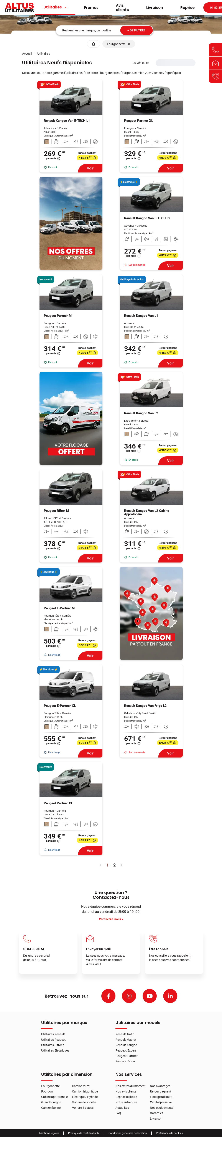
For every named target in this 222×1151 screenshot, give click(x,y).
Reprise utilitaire (126, 1097)
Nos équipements (161, 1107)
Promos (91, 7)
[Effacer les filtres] (93, 44)
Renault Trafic (124, 1034)
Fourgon (47, 1091)
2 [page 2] (114, 865)
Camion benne (51, 1107)
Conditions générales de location (128, 1133)
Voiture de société (84, 1102)
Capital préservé (161, 1102)
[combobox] (104, 30)
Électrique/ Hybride (85, 1097)
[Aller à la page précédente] (100, 865)
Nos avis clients (125, 1091)
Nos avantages (160, 1086)
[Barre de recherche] (104, 30)
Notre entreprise (126, 1102)
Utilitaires (55, 7)
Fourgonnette (50, 1086)
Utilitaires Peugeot (53, 1039)
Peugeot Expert (125, 1050)
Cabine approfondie (54, 1097)
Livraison (154, 7)
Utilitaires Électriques (55, 1050)
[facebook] (108, 996)
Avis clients (122, 7)
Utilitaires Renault (53, 1034)
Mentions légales (49, 1133)
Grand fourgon (51, 1102)
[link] (27, 53)
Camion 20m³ (81, 1086)
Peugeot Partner (126, 1056)
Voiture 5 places (83, 1107)
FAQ (118, 1113)
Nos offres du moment (130, 1086)
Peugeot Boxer (125, 1061)
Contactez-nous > (111, 919)
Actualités (122, 1107)
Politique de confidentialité (83, 1133)
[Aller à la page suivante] (121, 865)
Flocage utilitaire (161, 1097)
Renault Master (125, 1039)
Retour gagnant (160, 1091)
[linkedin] (170, 996)
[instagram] (129, 996)
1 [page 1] (107, 865)
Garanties (156, 1113)
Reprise (187, 7)
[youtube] (150, 996)
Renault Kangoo (126, 1045)
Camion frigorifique (85, 1091)
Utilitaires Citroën (52, 1045)
